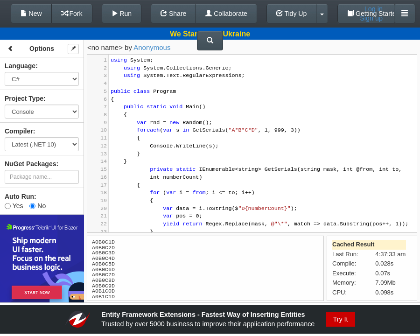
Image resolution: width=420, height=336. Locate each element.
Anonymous (151, 47)
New (31, 13)
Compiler (19, 131)
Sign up (371, 18)
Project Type (24, 98)
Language (20, 66)
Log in (373, 9)
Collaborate (226, 13)
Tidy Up (291, 13)
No (37, 206)
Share (173, 13)
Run (122, 13)
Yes (14, 206)
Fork (72, 13)
